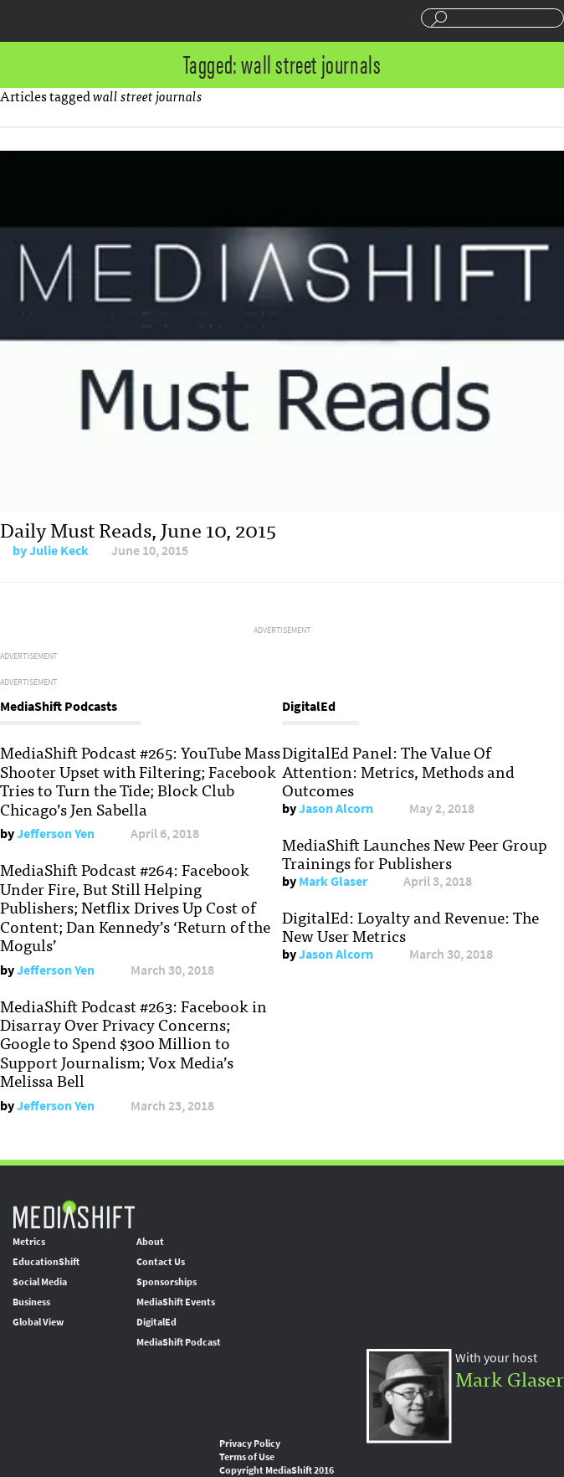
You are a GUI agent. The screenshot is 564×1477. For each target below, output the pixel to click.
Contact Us (160, 1262)
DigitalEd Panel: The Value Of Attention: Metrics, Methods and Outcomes (398, 770)
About (150, 1241)
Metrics (29, 1241)
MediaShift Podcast (178, 1342)
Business (31, 1302)
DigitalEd (156, 1322)
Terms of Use (246, 1457)
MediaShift (74, 1213)
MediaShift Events (175, 1302)
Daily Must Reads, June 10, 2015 (138, 528)
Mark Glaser (333, 881)
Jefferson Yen (56, 833)
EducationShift (46, 1262)
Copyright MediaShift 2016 (276, 1470)
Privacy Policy (249, 1443)
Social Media (40, 1282)
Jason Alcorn (336, 808)
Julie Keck (59, 550)
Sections (19, 19)
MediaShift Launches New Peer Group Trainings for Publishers (414, 853)
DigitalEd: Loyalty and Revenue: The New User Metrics (410, 926)
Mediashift (113, 21)
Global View (38, 1322)
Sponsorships (166, 1282)
